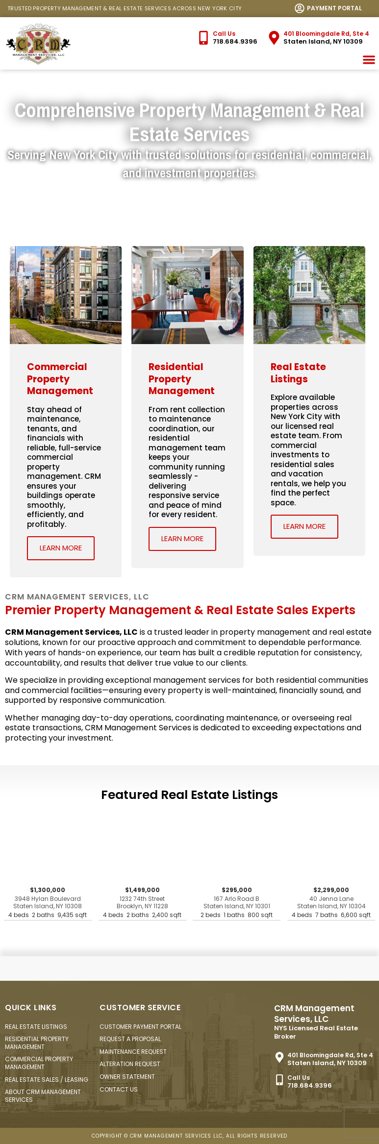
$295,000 (236, 903)
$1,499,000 (142, 903)
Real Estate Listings (36, 1026)
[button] (369, 60)
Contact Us (119, 1089)
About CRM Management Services (43, 1096)
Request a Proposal (130, 1039)
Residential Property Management (37, 1043)
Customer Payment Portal (140, 1026)
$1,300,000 (48, 903)
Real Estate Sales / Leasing (46, 1079)
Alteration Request (130, 1064)
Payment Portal (334, 8)
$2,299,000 (331, 903)
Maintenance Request (133, 1051)
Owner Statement (127, 1076)
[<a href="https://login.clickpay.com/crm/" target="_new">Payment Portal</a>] (299, 8)
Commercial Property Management (39, 1063)
